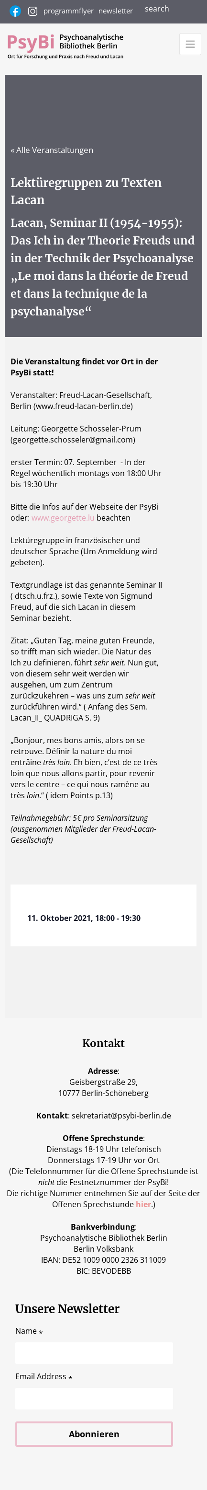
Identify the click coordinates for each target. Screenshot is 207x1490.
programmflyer (69, 10)
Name (29, 1331)
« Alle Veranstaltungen (52, 149)
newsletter (115, 10)
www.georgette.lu (63, 517)
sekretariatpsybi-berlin (121, 1115)
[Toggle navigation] (190, 44)
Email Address (44, 1376)
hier (143, 1204)
